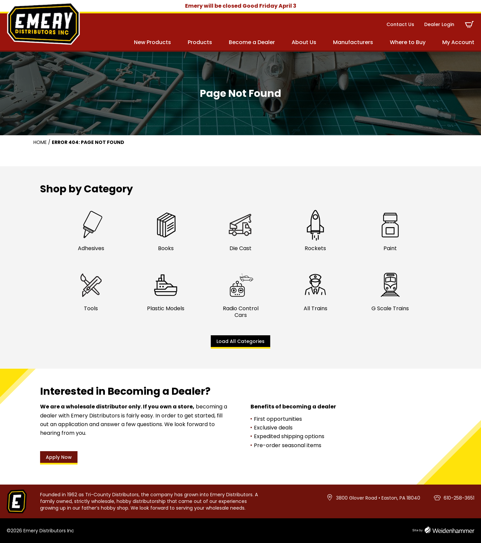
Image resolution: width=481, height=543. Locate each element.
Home (40, 142)
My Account (458, 42)
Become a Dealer (252, 42)
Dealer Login (439, 24)
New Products (152, 42)
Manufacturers (353, 42)
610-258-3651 (459, 498)
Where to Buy (408, 42)
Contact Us (400, 24)
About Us (304, 42)
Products (200, 42)
